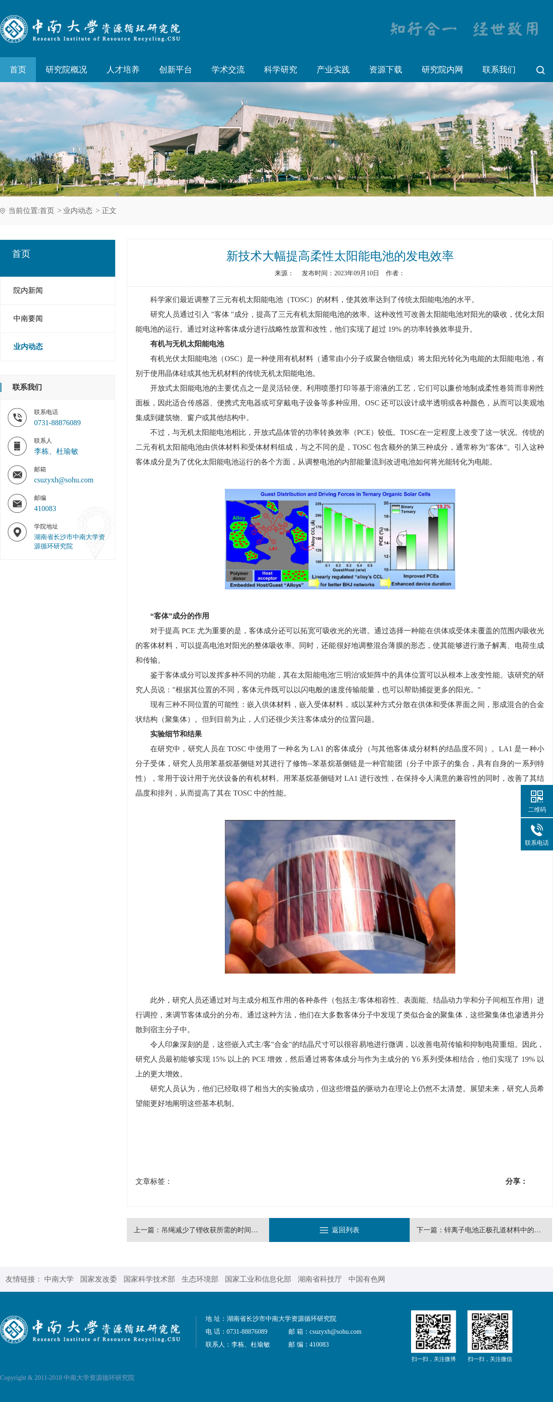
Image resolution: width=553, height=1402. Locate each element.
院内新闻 (28, 290)
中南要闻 (28, 318)
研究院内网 (442, 69)
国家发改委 (98, 1279)
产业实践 (333, 69)
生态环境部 (200, 1279)
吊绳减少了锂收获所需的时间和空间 (216, 1230)
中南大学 (59, 1279)
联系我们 (499, 69)
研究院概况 (66, 69)
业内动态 (78, 210)
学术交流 (228, 69)
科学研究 (280, 69)
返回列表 (339, 1230)
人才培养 (123, 69)
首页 (18, 69)
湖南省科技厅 (320, 1279)
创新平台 (175, 69)
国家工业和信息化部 (258, 1279)
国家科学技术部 (149, 1279)
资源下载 (385, 69)
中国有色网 (366, 1279)
